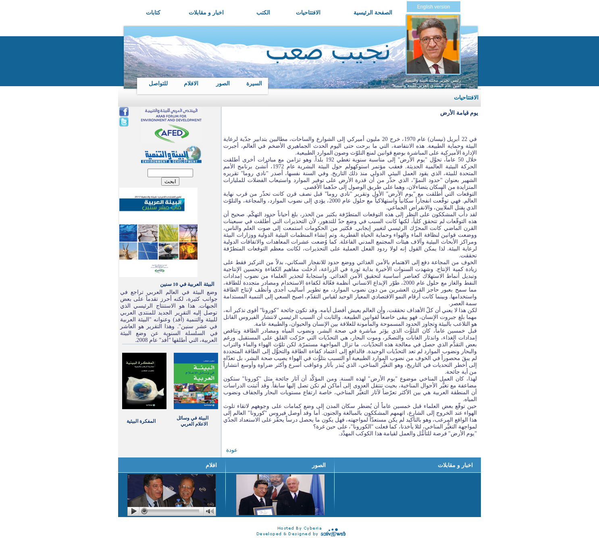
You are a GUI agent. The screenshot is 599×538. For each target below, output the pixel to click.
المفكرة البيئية (141, 421)
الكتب (263, 12)
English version (433, 7)
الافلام (191, 83)
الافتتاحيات (308, 12)
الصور (223, 83)
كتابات (153, 12)
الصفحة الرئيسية (373, 12)
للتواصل (158, 83)
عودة (231, 450)
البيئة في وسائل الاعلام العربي (192, 421)
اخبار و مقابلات (206, 12)
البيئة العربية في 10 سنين (187, 284)
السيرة (254, 83)
